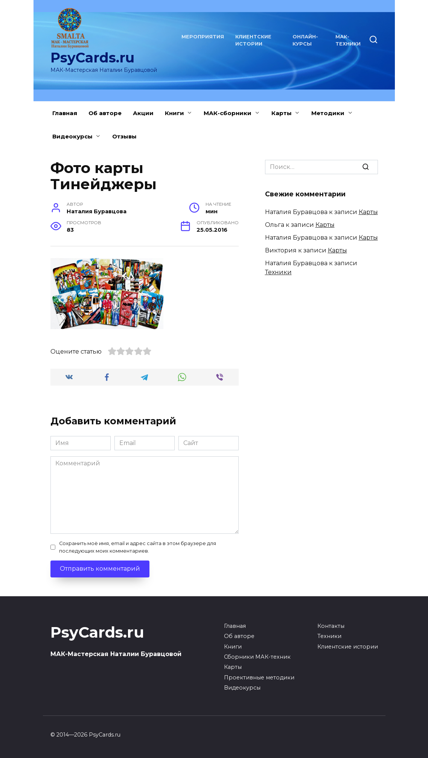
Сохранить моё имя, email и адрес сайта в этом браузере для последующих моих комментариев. (137, 547)
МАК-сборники (227, 113)
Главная (64, 113)
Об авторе (105, 113)
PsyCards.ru (92, 57)
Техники (278, 272)
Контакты (330, 626)
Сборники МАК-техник (257, 656)
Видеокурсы (72, 136)
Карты (281, 113)
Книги (174, 113)
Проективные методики (259, 677)
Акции (143, 113)
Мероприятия (202, 36)
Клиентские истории (347, 646)
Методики (327, 113)
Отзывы (124, 136)
